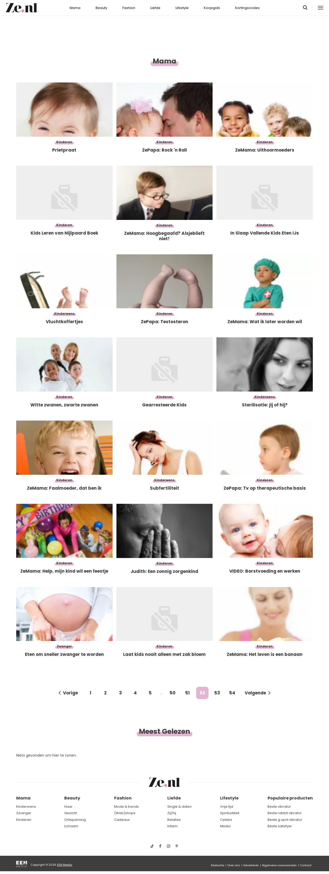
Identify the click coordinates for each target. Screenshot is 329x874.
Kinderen (23, 819)
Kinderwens (26, 806)
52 (202, 693)
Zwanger (23, 813)
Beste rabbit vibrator (285, 813)
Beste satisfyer (280, 826)
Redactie (217, 865)
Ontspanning (75, 819)
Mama (75, 7)
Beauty (101, 7)
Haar (68, 806)
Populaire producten (290, 798)
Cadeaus (122, 819)
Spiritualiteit (229, 813)
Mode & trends (126, 806)
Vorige (70, 693)
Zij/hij (171, 813)
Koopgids (212, 7)
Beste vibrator (279, 806)
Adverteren (251, 865)
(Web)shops (124, 813)
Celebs (226, 819)
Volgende (255, 693)
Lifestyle (182, 7)
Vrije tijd (226, 806)
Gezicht (70, 813)
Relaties (174, 819)
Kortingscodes (247, 7)
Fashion (128, 7)
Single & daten (179, 806)
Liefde (155, 7)
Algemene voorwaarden (279, 865)
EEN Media (64, 865)
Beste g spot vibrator (285, 819)
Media (225, 826)
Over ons (233, 865)
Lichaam (71, 826)
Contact (306, 865)
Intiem (172, 826)
